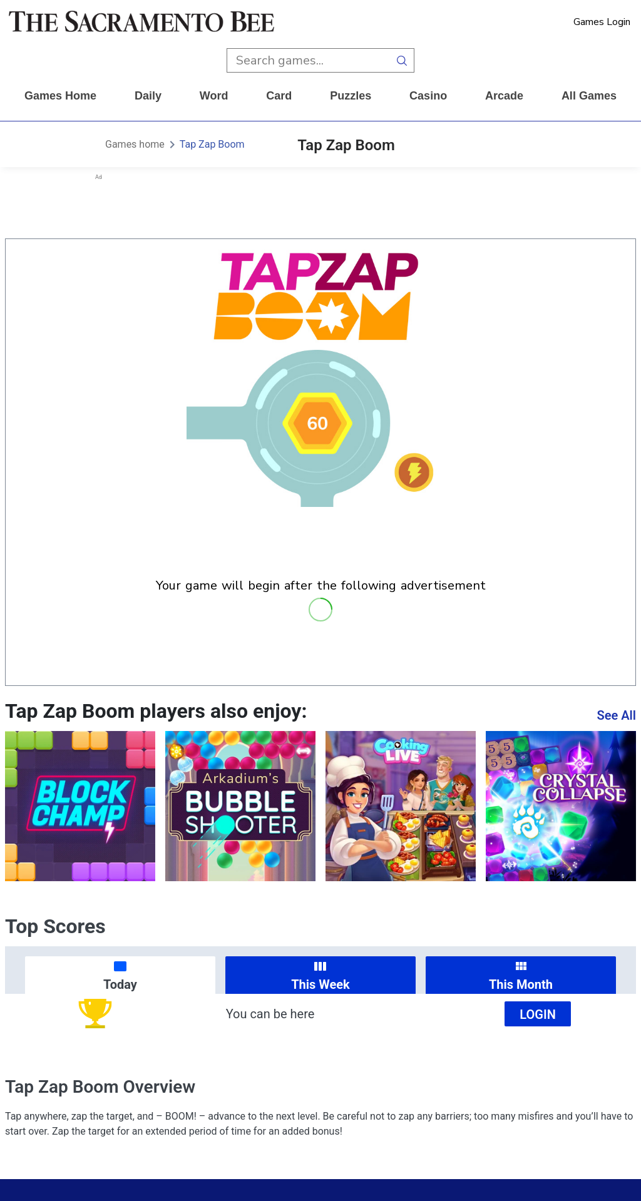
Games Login (601, 22)
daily (148, 95)
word (214, 95)
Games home (60, 95)
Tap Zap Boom (212, 144)
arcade (504, 95)
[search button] (402, 60)
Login (538, 1014)
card (279, 95)
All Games (589, 95)
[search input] (308, 60)
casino (428, 95)
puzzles (350, 95)
